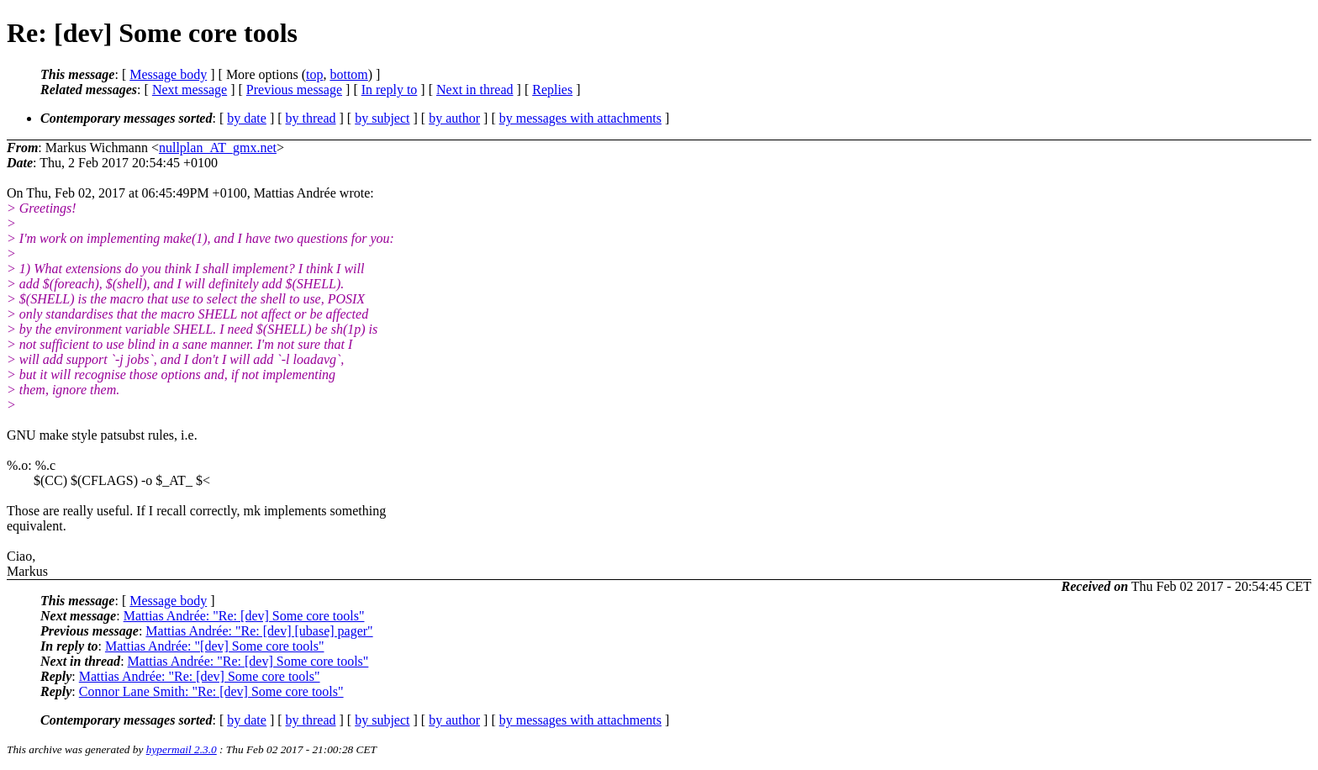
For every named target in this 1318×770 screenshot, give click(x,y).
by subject (382, 118)
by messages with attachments (580, 118)
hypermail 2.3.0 (181, 749)
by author (454, 118)
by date (246, 118)
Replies (552, 89)
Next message (189, 89)
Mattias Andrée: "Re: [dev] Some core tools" (244, 616)
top (314, 74)
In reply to (389, 89)
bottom (348, 74)
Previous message (294, 89)
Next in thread (475, 89)
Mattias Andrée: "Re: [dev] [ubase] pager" (258, 631)
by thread (311, 118)
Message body (168, 74)
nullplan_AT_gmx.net (218, 147)
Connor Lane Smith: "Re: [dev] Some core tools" (211, 691)
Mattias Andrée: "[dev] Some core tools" (214, 646)
